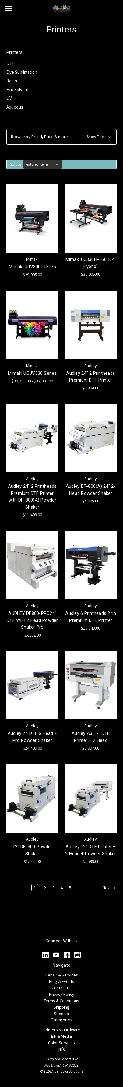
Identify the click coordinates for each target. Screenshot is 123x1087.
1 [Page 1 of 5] (35, 887)
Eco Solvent (17, 89)
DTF (10, 63)
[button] (61, 137)
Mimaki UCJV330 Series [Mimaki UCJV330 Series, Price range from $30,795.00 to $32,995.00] (32, 373)
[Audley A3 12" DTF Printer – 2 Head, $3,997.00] (91, 685)
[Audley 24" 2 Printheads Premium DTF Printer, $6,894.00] (91, 325)
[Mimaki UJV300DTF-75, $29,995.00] (32, 218)
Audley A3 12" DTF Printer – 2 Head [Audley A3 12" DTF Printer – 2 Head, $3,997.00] (91, 737)
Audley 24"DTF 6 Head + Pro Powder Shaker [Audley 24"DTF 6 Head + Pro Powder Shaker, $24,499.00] (33, 737)
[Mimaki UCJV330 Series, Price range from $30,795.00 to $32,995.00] (32, 325)
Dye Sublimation (21, 72)
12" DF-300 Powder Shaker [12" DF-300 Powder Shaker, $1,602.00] (32, 850)
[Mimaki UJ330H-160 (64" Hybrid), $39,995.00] (91, 218)
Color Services (61, 1042)
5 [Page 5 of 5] (70, 887)
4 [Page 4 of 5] (62, 887)
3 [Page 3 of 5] (53, 887)
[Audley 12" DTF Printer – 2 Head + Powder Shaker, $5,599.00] (91, 798)
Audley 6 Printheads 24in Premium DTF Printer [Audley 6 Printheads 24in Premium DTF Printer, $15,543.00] (90, 617)
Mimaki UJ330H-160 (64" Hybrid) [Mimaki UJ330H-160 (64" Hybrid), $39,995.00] (90, 263)
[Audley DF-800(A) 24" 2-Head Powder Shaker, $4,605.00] (91, 438)
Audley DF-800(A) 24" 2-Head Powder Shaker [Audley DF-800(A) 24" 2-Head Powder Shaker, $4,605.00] (91, 489)
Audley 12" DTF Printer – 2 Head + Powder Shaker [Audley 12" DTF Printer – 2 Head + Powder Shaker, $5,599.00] (90, 850)
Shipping (61, 1007)
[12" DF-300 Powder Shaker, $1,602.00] (32, 798)
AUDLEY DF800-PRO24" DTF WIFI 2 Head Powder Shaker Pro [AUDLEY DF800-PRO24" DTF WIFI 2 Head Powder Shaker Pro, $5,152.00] (32, 620)
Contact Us (62, 988)
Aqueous (14, 107)
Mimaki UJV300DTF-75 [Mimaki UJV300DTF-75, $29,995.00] (32, 266)
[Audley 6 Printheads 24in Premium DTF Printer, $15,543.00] (91, 565)
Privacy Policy (61, 994)
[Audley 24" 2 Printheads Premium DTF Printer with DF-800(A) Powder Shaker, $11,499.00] (32, 438)
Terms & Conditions (61, 1000)
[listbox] (42, 164)
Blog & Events (61, 981)
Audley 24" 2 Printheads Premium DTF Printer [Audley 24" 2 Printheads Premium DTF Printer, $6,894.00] (90, 376)
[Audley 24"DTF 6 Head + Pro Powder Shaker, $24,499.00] (32, 685)
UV (9, 98)
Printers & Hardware (61, 1029)
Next (109, 888)
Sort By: (16, 164)
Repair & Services (61, 975)
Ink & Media (61, 1036)
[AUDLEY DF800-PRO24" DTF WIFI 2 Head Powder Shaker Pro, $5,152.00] (32, 565)
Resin (11, 81)
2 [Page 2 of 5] (45, 887)
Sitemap (61, 1013)
